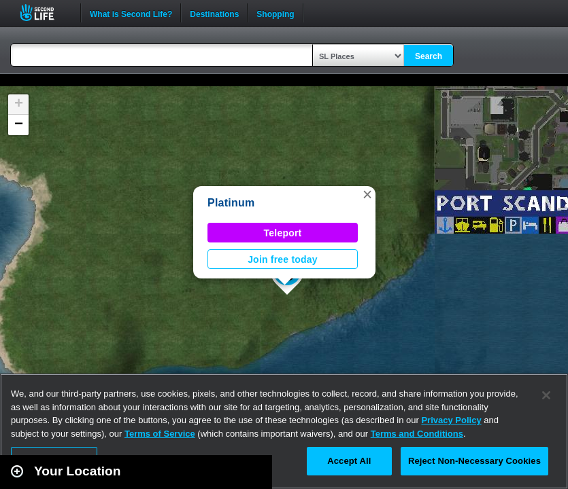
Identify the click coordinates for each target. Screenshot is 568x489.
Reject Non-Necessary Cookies (474, 461)
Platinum (230, 203)
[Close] (546, 395)
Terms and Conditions (417, 434)
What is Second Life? (131, 13)
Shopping (275, 13)
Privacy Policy (451, 420)
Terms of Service (159, 434)
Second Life (44, 12)
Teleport (283, 233)
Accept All (349, 461)
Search (428, 56)
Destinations (214, 13)
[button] (367, 194)
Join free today (283, 259)
